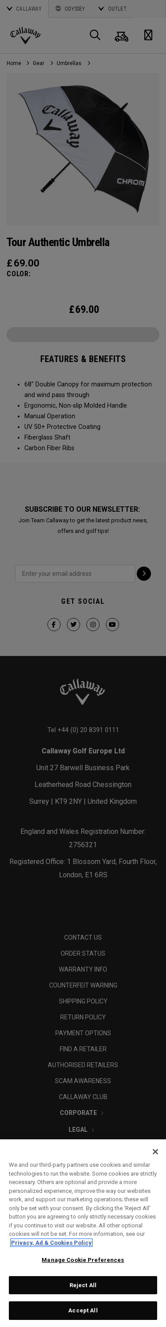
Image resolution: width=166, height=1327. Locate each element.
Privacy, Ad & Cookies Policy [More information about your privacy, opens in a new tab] (51, 1242)
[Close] (155, 1151)
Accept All (82, 1310)
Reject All (83, 1285)
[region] (83, 1233)
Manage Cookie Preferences (83, 1260)
